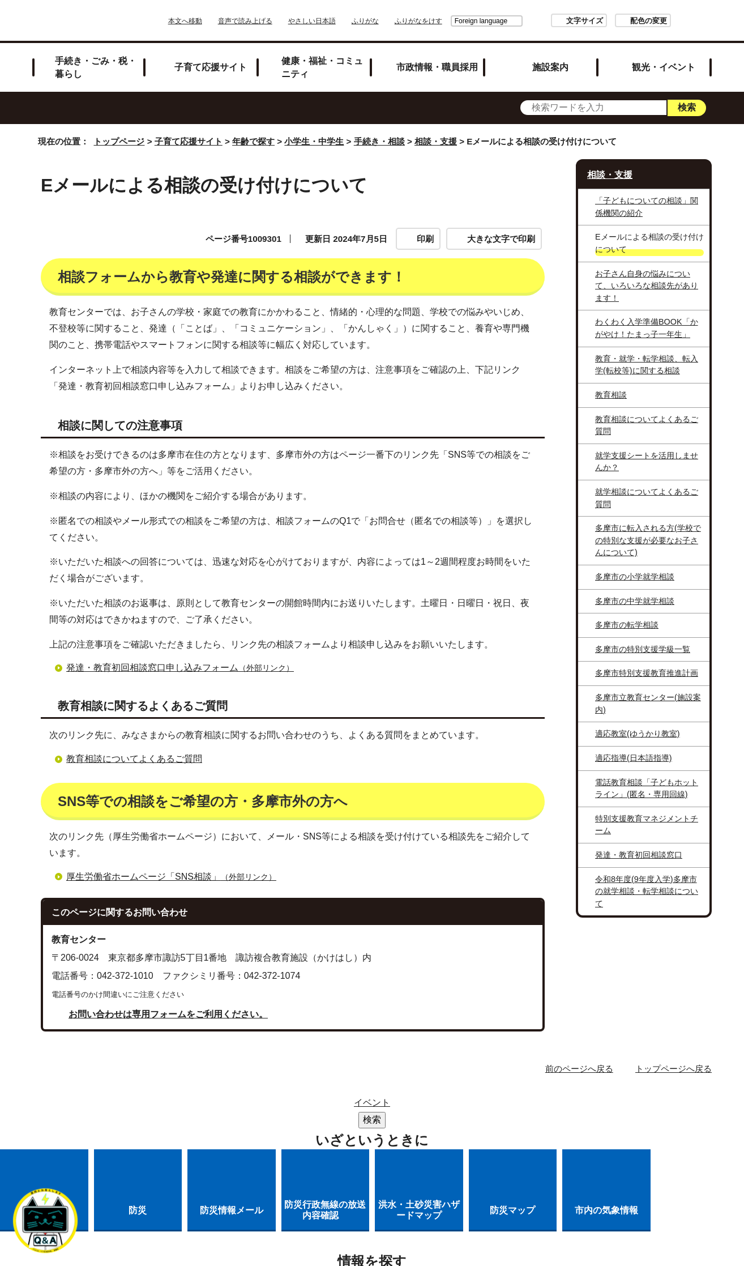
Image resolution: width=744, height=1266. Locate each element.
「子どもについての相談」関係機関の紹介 (646, 207)
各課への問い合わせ (325, 1135)
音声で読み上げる (277, 21)
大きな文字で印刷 (501, 239)
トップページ (118, 141)
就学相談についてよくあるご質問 (646, 498)
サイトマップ (310, 1106)
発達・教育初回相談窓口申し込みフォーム (184, 667)
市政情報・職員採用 (437, 67)
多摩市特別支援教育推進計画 (646, 672)
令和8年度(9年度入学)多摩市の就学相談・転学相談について (646, 891)
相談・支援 (435, 141)
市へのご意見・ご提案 (433, 1135)
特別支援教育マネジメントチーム (646, 825)
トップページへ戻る (673, 1068)
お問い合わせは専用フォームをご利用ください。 (168, 1014)
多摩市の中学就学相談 (634, 601)
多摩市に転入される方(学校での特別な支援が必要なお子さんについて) (648, 540)
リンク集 (378, 1106)
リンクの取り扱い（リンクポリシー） (303, 1121)
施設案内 (550, 67)
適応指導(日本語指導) (633, 757)
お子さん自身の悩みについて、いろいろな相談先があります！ (646, 285)
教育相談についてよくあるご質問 (134, 759)
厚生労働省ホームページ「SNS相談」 (176, 876)
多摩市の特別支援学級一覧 (642, 649)
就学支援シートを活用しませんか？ (646, 461)
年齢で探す (253, 141)
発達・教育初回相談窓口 (638, 854)
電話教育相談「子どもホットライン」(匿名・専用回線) (646, 788)
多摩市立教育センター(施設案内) (648, 703)
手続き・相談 (379, 141)
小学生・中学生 (314, 141)
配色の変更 (616, 20)
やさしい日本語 (343, 21)
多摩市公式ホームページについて (470, 1121)
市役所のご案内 (449, 1106)
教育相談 (611, 394)
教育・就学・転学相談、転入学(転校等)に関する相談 (646, 365)
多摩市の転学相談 (627, 624)
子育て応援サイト (210, 67)
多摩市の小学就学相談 (634, 576)
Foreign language (449, 21)
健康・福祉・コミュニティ (322, 67)
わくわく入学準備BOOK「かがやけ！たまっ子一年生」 (646, 328)
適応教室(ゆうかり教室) (637, 733)
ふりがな (397, 21)
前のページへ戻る (579, 1068)
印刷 (425, 239)
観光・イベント (663, 67)
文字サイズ (553, 20)
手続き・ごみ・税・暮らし (95, 67)
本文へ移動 (217, 21)
